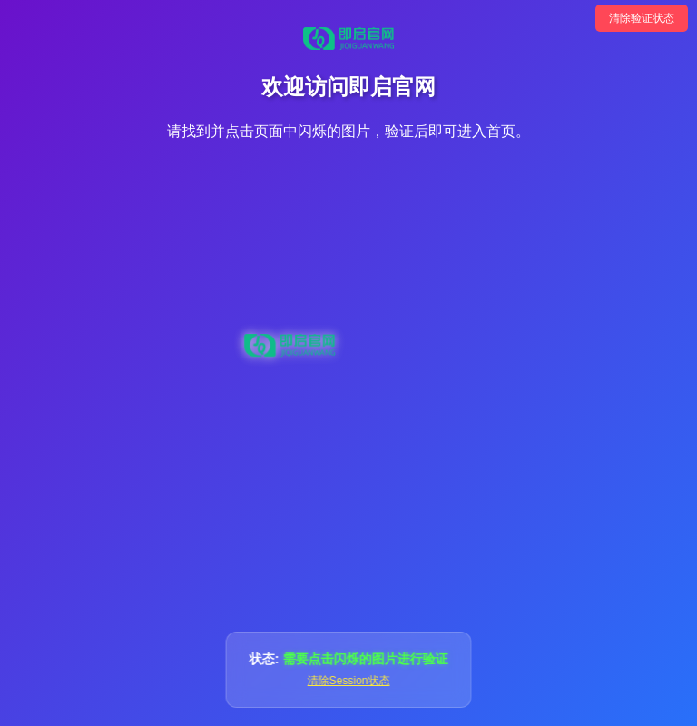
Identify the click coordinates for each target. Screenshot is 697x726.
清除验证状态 (641, 18)
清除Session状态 (349, 680)
